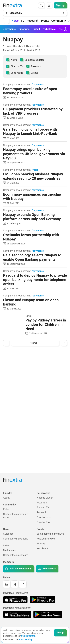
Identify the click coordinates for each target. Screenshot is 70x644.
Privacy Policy (25, 639)
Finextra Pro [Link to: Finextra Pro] (43, 522)
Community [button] (58, 20)
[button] (6, 21)
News (11, 59)
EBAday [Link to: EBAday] (41, 543)
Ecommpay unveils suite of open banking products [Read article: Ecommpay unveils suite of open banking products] (30, 91)
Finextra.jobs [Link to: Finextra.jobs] (44, 517)
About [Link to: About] (6, 497)
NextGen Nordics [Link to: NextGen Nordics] (46, 538)
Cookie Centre (28, 636)
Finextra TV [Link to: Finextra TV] (43, 507)
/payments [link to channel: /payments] (38, 84)
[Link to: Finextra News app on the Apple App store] (17, 614)
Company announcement (17, 84)
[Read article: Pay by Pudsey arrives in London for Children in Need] (13, 316)
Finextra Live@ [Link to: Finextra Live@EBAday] (45, 497)
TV (22, 20)
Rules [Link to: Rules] (6, 509)
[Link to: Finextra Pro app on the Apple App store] (15, 599)
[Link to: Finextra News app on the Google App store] (47, 614)
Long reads (14, 72)
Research (32, 20)
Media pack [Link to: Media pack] (9, 550)
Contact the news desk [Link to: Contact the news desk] (15, 538)
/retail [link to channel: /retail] (35, 169)
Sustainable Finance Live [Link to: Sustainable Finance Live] (50, 533)
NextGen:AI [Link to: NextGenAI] (43, 548)
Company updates (32, 59)
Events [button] (45, 20)
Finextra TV (14, 66)
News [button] (15, 20)
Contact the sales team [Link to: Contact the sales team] (15, 555)
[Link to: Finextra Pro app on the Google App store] (42, 599)
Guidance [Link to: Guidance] (8, 533)
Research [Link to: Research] (42, 512)
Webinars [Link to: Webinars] (42, 502)
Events (32, 72)
